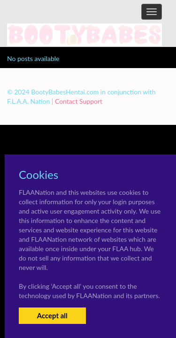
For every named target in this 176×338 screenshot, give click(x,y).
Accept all (52, 315)
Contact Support (78, 101)
